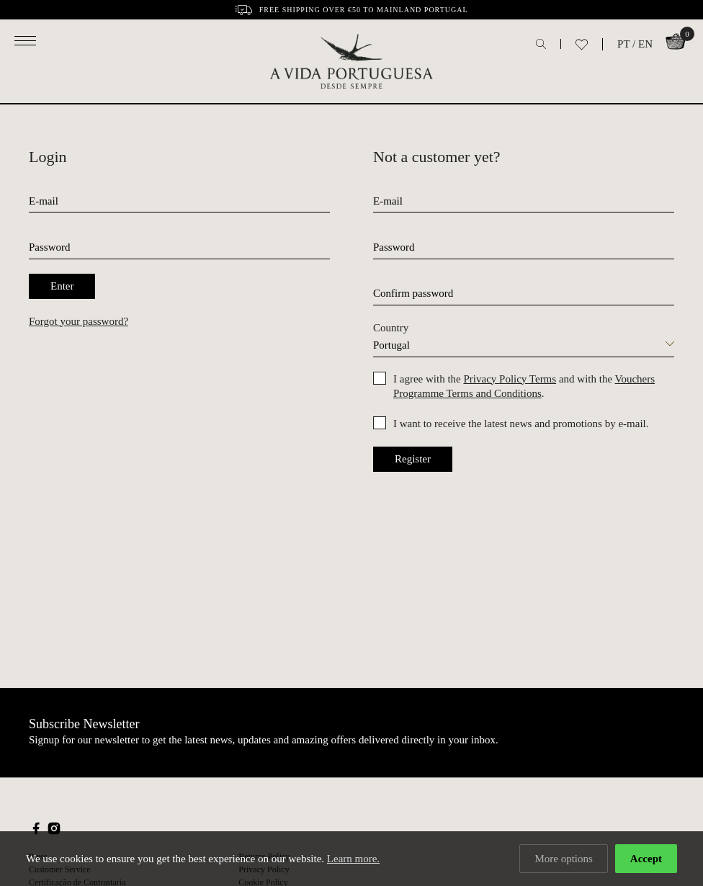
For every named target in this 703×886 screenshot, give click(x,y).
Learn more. (353, 858)
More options (563, 858)
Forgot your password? (78, 321)
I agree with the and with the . (524, 386)
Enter (61, 286)
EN (645, 44)
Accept (646, 858)
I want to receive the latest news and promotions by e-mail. (520, 423)
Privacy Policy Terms (509, 379)
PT (623, 44)
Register (413, 459)
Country (390, 328)
